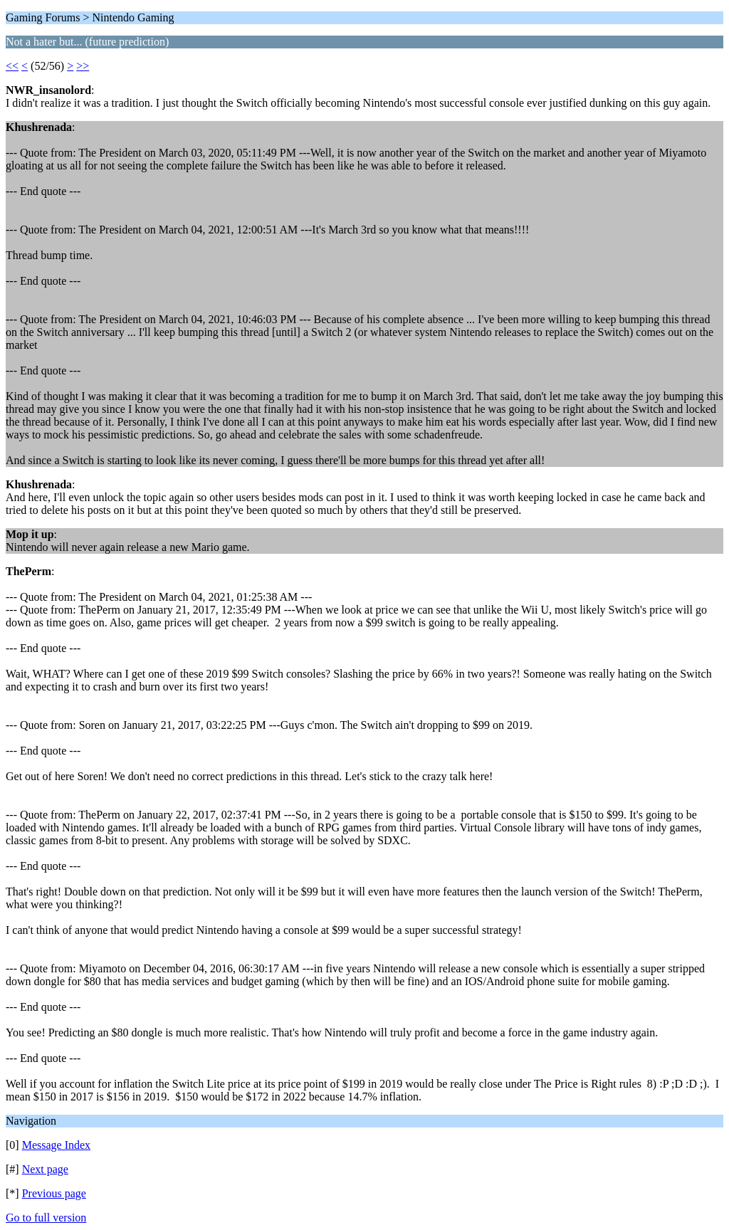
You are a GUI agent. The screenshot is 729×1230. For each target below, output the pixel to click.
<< (12, 66)
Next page (45, 1169)
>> (82, 66)
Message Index (56, 1145)
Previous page (54, 1193)
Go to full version (46, 1217)
